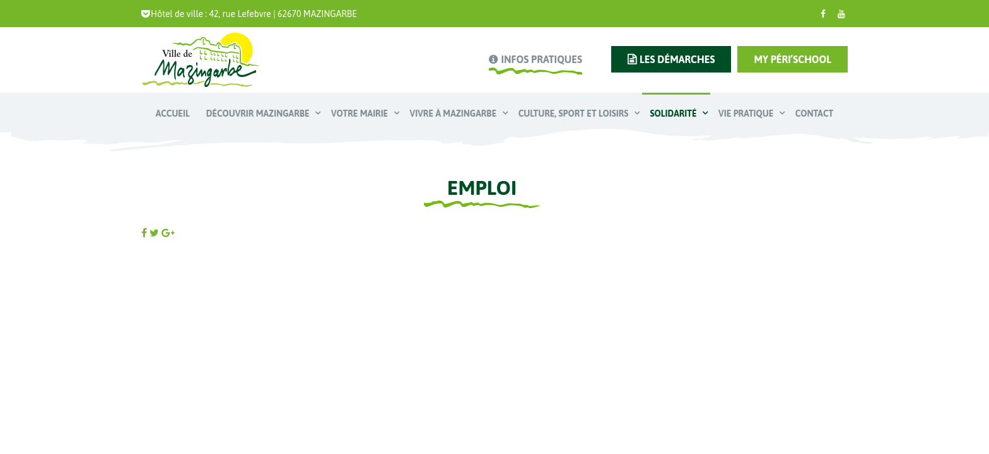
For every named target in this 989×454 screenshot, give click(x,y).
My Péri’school (792, 59)
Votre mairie (360, 113)
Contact (814, 113)
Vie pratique (747, 113)
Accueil (173, 113)
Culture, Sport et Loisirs (574, 113)
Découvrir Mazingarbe (259, 113)
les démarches (677, 59)
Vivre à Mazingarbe (454, 113)
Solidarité (674, 113)
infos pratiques (541, 59)
